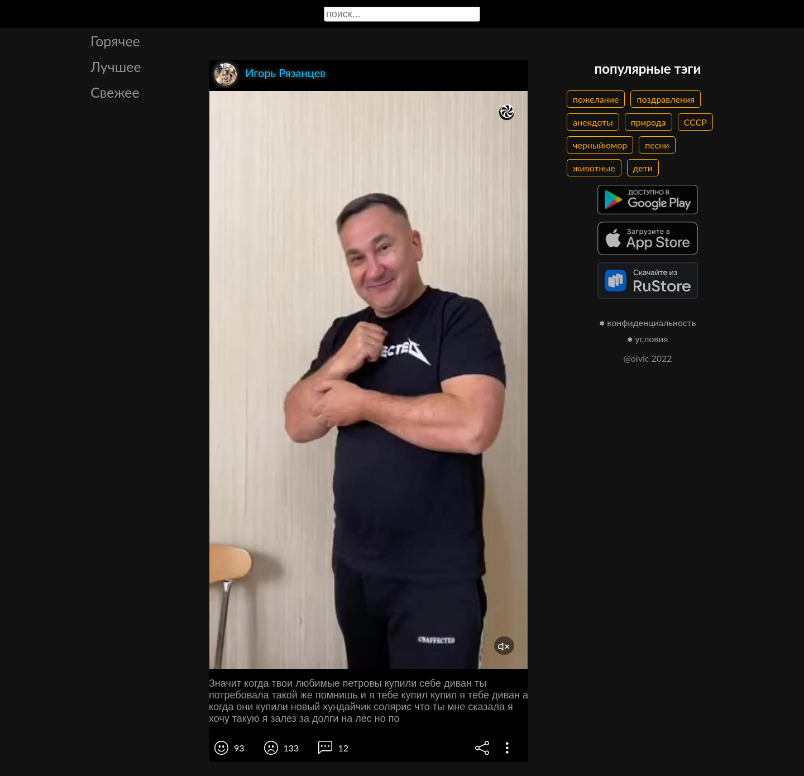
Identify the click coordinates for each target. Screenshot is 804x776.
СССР (695, 122)
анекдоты (593, 122)
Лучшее (115, 66)
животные (594, 167)
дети (643, 167)
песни (657, 145)
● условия (648, 338)
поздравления (665, 99)
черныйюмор (600, 145)
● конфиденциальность (648, 322)
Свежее (115, 92)
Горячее (115, 40)
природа (648, 122)
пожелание (596, 99)
